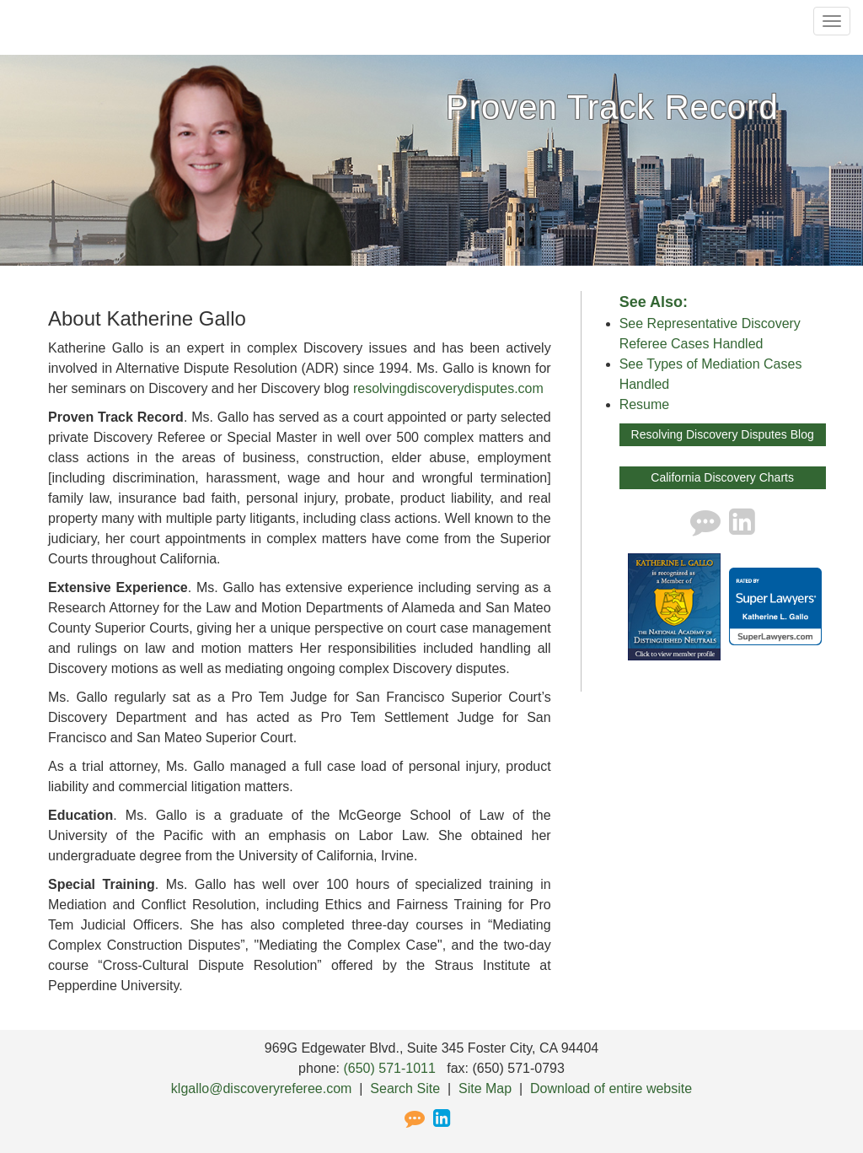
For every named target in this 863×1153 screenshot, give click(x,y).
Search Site (405, 1088)
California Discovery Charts (722, 477)
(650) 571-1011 (389, 1068)
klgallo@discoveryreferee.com (261, 1088)
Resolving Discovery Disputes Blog (722, 434)
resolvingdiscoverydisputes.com (448, 388)
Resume (644, 404)
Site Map (485, 1088)
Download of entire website (611, 1088)
